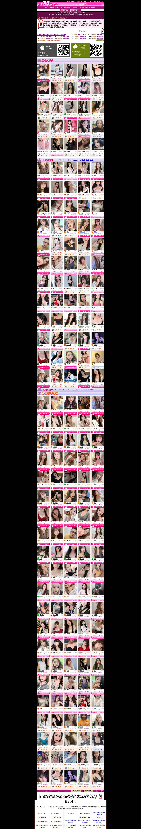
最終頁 (91, 160)
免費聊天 (47, 326)
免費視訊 (47, 76)
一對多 (48, 95)
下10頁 (87, 160)
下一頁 (83, 160)
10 (80, 160)
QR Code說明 (100, 40)
